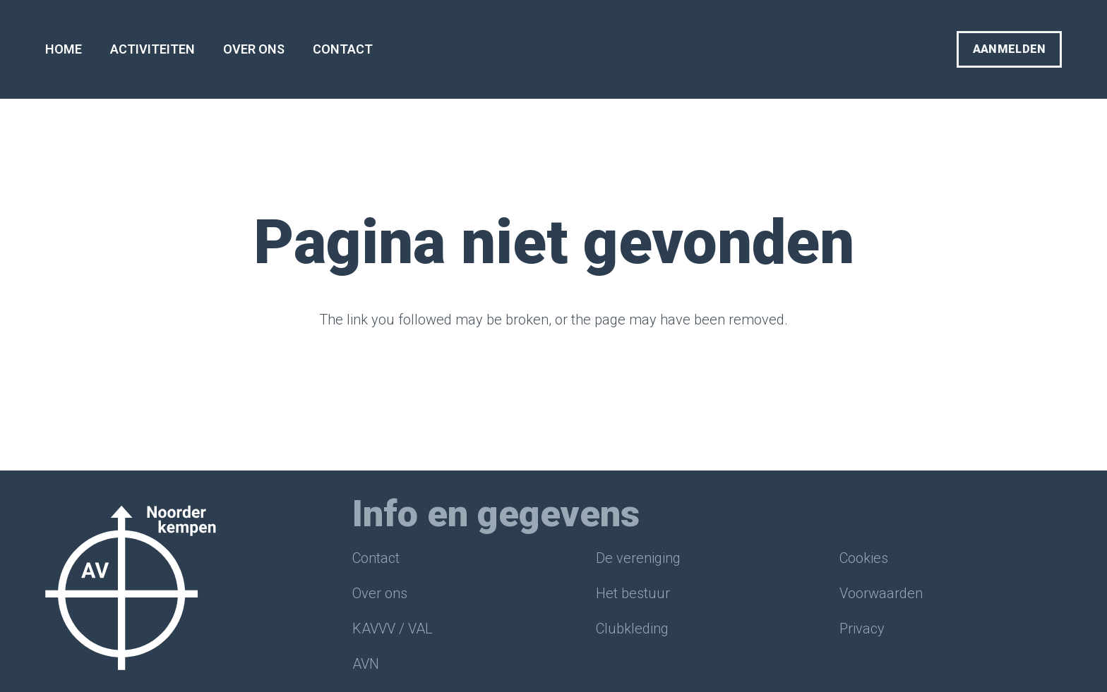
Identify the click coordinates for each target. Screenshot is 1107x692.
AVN (365, 663)
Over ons (379, 593)
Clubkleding (632, 628)
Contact (376, 558)
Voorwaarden (881, 593)
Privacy (862, 628)
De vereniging (638, 558)
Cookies (863, 558)
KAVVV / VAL (392, 628)
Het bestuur (633, 593)
